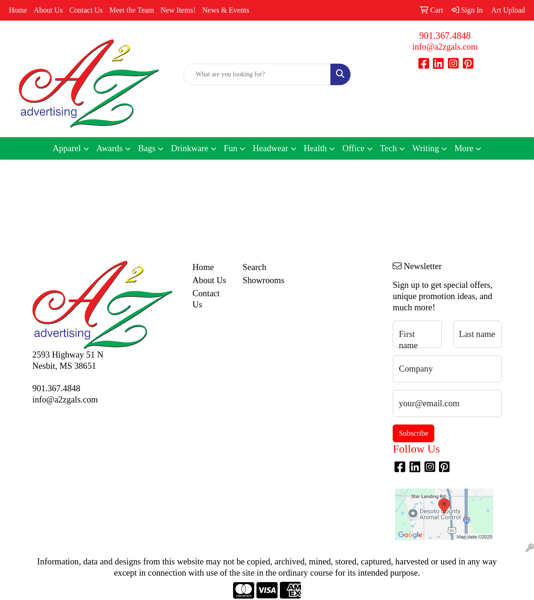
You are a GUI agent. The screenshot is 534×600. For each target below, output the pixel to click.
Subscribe (413, 433)
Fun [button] (230, 148)
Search (254, 267)
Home (18, 10)
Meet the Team (131, 10)
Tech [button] (388, 148)
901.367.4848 (445, 35)
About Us (48, 10)
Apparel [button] (67, 148)
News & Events (225, 10)
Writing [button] (425, 148)
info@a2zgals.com (445, 46)
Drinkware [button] (189, 148)
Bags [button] (146, 148)
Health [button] (315, 148)
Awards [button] (109, 148)
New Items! (178, 10)
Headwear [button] (270, 148)
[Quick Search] (256, 74)
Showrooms (261, 280)
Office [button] (353, 148)
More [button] (463, 148)
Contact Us (86, 10)
